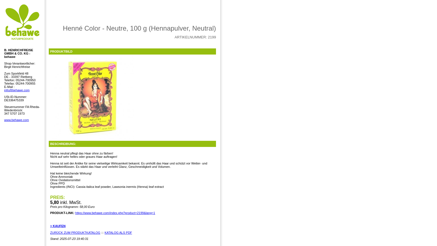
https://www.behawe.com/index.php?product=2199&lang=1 (115, 213)
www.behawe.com (16, 120)
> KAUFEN (57, 226)
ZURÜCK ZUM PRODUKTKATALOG (75, 232)
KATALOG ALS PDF (118, 232)
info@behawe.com (17, 90)
